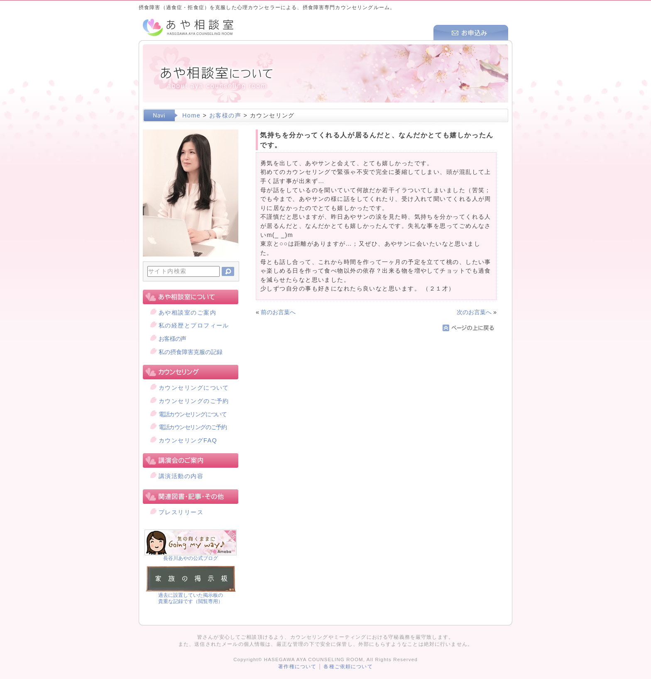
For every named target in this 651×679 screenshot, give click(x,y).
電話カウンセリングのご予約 (192, 427)
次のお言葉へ (474, 312)
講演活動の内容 (181, 476)
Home (191, 115)
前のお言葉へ (278, 312)
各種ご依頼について (347, 666)
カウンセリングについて (194, 387)
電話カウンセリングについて (192, 414)
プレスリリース (181, 512)
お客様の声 (225, 115)
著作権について (297, 666)
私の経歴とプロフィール (194, 325)
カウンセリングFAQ (188, 440)
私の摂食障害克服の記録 (191, 352)
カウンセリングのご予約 (194, 401)
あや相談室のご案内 (187, 312)
